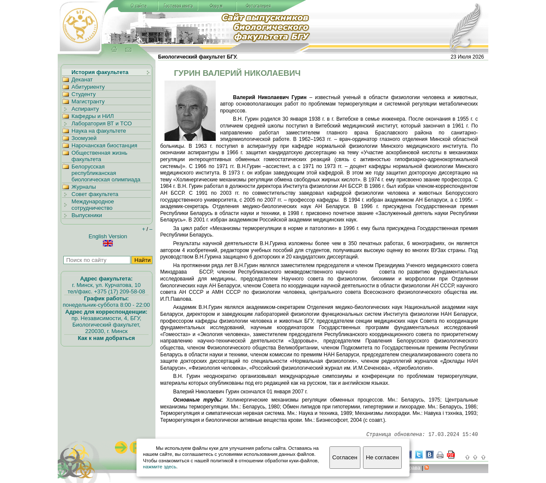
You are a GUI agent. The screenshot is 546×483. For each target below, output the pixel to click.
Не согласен (382, 457)
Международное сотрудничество (92, 204)
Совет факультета (94, 194)
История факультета (99, 72)
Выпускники (86, 215)
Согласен (344, 457)
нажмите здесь (159, 466)
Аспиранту (85, 109)
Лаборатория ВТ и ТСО (101, 123)
